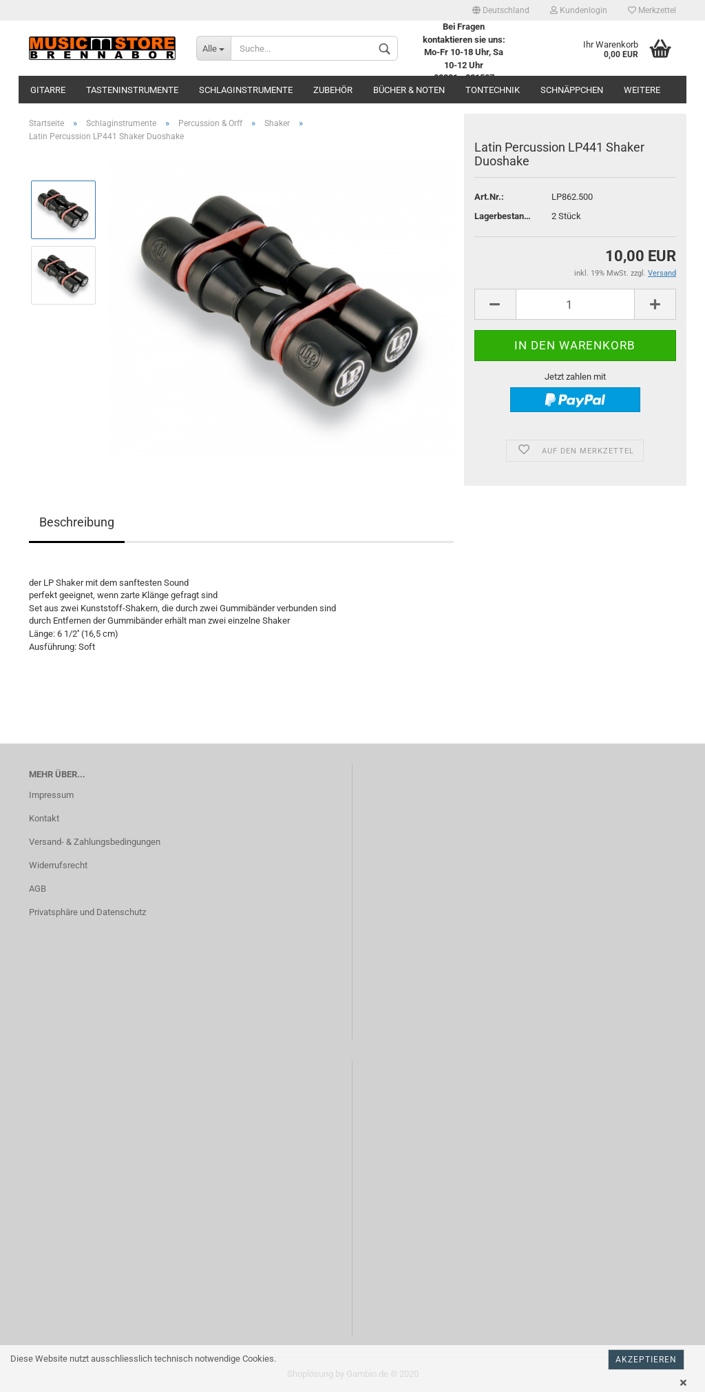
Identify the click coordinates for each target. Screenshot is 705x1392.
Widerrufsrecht (58, 865)
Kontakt (44, 818)
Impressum (51, 795)
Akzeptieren (646, 1359)
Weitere (642, 90)
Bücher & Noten (409, 90)
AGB (37, 888)
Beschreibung (76, 522)
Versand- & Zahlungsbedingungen (94, 842)
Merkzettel (652, 10)
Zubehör (332, 90)
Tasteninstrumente (132, 90)
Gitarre (47, 90)
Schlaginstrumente (246, 90)
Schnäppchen (571, 90)
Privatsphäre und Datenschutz (87, 912)
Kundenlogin (578, 10)
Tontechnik (492, 90)
